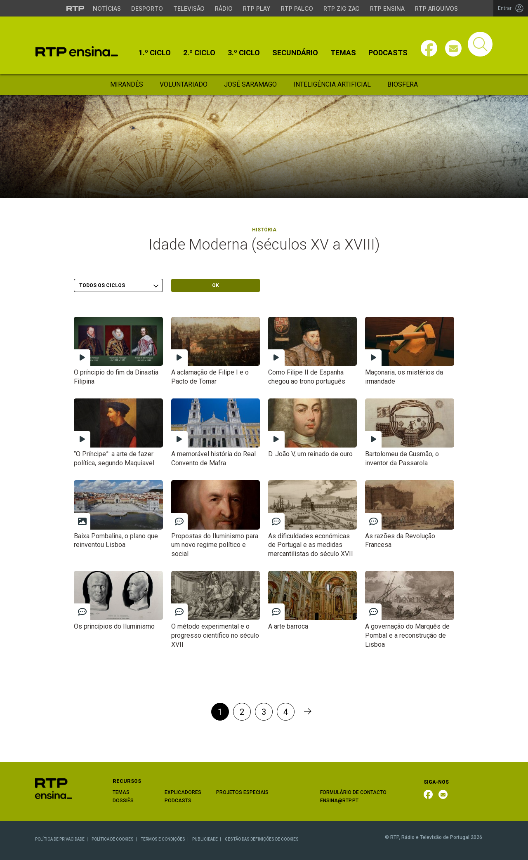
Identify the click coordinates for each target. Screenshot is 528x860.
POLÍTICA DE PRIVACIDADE (60, 839)
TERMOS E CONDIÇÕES (163, 839)
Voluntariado (183, 84)
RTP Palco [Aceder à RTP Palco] (297, 8)
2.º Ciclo (199, 53)
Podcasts (388, 53)
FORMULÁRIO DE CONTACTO (353, 792)
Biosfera (402, 84)
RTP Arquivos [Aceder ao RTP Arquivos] (436, 8)
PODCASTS (178, 800)
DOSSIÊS (123, 800)
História (264, 230)
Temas (343, 53)
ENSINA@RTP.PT (339, 800)
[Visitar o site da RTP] (75, 8)
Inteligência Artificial (332, 84)
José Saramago (250, 84)
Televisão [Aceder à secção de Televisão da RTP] (189, 8)
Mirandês (126, 84)
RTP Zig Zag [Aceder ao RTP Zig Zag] (341, 8)
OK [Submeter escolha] (215, 285)
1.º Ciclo (155, 53)
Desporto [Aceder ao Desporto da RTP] (147, 8)
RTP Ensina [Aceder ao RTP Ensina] (387, 8)
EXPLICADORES (183, 792)
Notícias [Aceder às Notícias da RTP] (107, 8)
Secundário (295, 53)
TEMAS (121, 792)
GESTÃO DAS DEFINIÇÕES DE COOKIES (262, 839)
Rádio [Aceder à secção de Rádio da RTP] (224, 8)
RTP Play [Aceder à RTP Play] (257, 8)
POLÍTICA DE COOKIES (113, 839)
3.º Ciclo (244, 53)
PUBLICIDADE (205, 839)
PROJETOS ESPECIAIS (242, 792)
